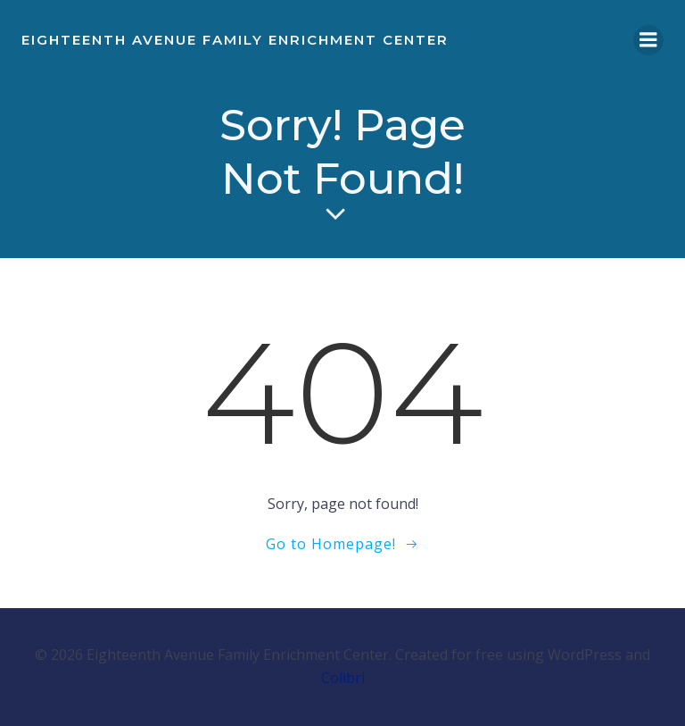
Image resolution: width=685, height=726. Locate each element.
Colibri (343, 678)
